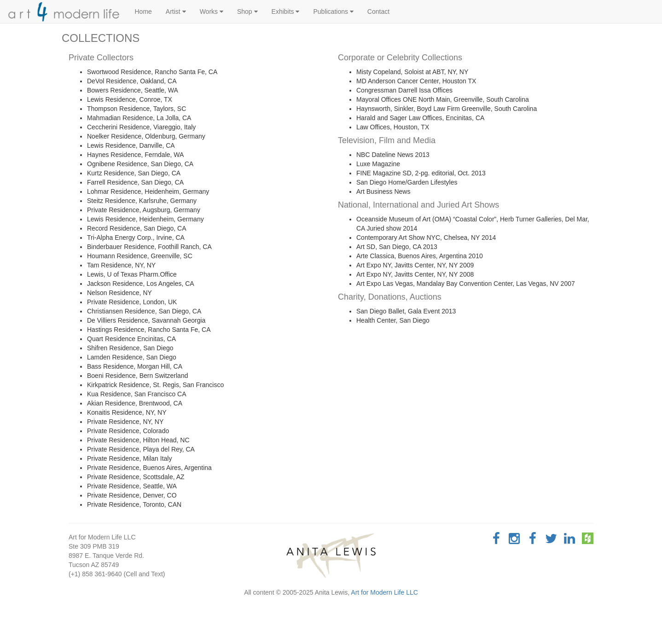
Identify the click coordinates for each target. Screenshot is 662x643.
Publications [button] (333, 11)
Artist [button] (176, 11)
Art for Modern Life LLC (384, 592)
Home (143, 11)
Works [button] (211, 11)
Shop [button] (247, 11)
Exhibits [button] (286, 11)
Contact (378, 11)
